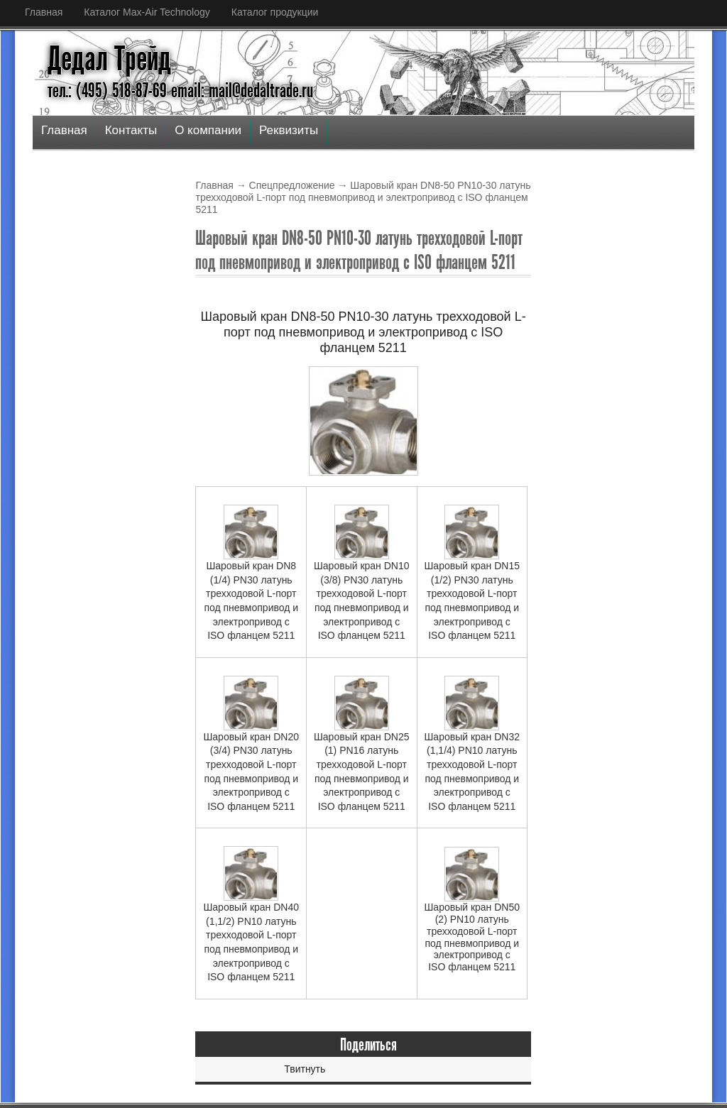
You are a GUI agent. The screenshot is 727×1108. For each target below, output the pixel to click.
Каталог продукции (275, 12)
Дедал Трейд (109, 58)
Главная (43, 12)
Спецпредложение (292, 185)
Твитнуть (304, 1069)
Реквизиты (288, 130)
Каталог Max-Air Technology (146, 12)
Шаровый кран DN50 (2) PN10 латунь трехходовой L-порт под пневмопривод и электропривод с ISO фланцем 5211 (472, 909)
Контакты (131, 130)
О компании (208, 130)
